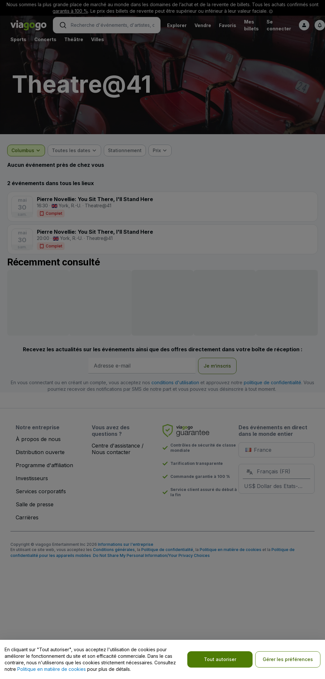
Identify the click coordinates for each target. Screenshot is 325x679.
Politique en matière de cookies (51, 669)
